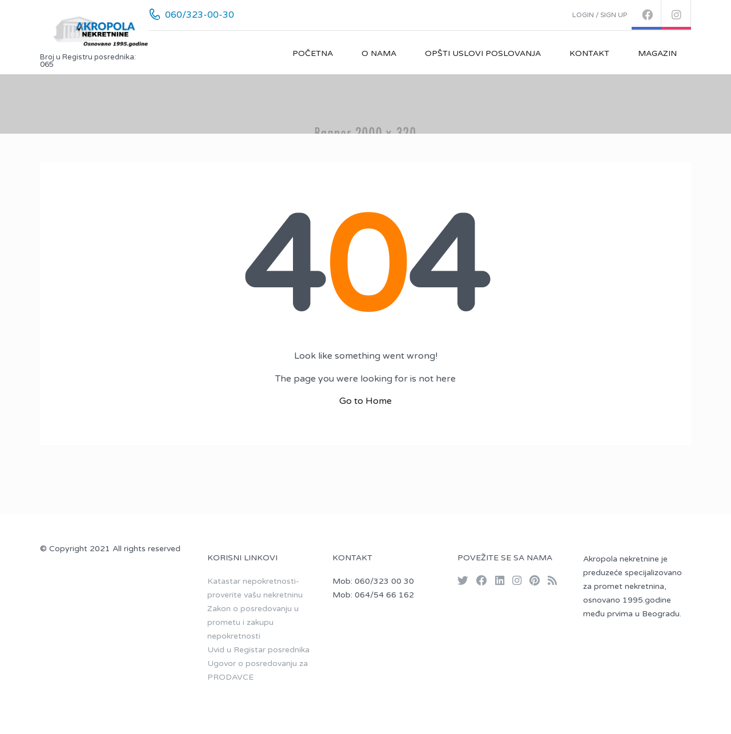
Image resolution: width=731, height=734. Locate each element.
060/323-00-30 (199, 15)
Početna (312, 53)
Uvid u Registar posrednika (258, 650)
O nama (379, 53)
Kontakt (589, 53)
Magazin (657, 53)
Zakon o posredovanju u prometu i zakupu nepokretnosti (253, 622)
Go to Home (365, 401)
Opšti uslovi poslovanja (483, 53)
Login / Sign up (599, 15)
